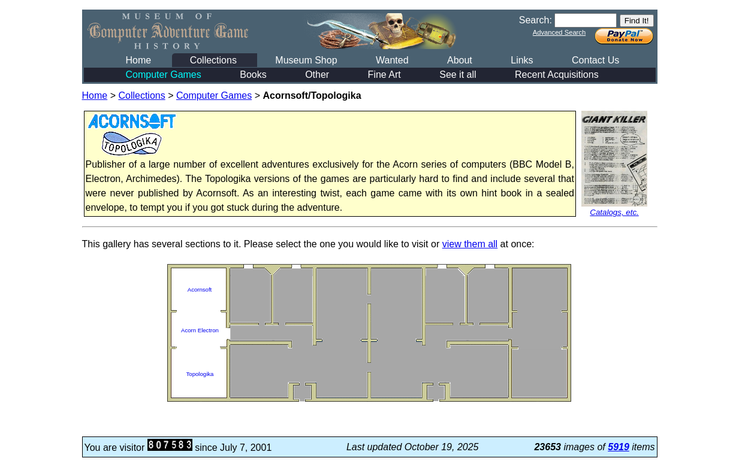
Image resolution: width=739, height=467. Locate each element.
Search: (535, 20)
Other (317, 74)
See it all (457, 74)
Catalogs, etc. (614, 212)
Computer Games (163, 74)
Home (139, 60)
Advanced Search (559, 32)
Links (522, 60)
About (459, 60)
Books (253, 74)
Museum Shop (306, 60)
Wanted (392, 60)
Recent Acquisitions (557, 74)
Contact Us (595, 60)
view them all (469, 244)
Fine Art (384, 74)
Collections (213, 60)
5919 (618, 447)
